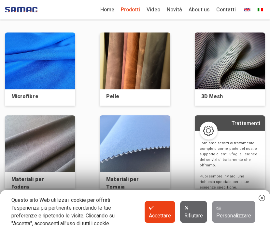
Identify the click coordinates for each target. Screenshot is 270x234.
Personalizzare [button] (233, 212)
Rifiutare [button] (193, 212)
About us (199, 10)
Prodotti (130, 10)
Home (107, 10)
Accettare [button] (160, 212)
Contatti (226, 10)
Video (153, 10)
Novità (174, 10)
